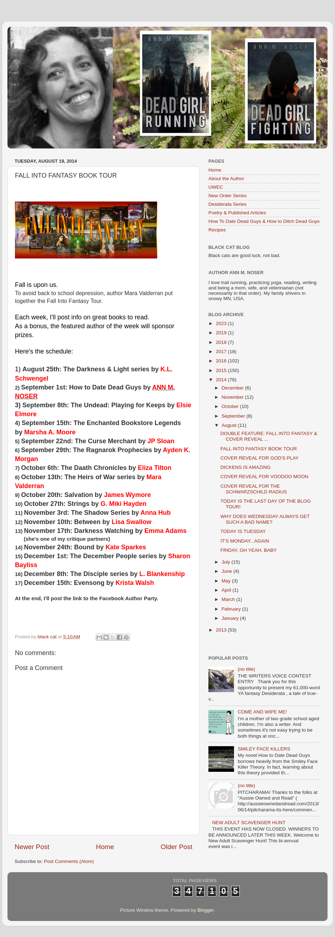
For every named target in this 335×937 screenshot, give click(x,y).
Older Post (176, 846)
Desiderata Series (227, 204)
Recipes (217, 229)
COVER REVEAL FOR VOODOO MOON (264, 476)
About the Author (226, 178)
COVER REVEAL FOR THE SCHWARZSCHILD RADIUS (253, 488)
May (227, 580)
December (233, 388)
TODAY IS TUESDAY (243, 531)
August (230, 425)
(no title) (246, 669)
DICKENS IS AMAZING (245, 467)
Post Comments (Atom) (69, 861)
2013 (222, 630)
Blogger (205, 910)
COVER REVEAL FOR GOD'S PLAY (259, 458)
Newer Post (32, 846)
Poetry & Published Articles (237, 212)
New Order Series (227, 195)
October (231, 406)
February (232, 609)
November (233, 397)
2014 (222, 379)
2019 (222, 332)
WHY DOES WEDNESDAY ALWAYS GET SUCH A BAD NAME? (265, 519)
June (227, 571)
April (227, 590)
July (227, 562)
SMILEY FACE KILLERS (264, 749)
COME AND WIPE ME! (262, 711)
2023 (222, 323)
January (231, 618)
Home (105, 846)
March (229, 599)
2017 (222, 351)
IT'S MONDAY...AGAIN (244, 541)
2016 (222, 360)
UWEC (215, 187)
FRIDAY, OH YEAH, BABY (248, 550)
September (234, 416)
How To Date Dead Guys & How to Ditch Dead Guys (264, 221)
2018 (222, 342)
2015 (222, 370)
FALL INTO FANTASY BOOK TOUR (258, 448)
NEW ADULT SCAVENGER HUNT (248, 822)
